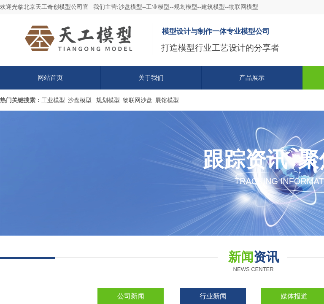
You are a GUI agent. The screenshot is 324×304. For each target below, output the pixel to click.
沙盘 (74, 100)
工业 (47, 100)
